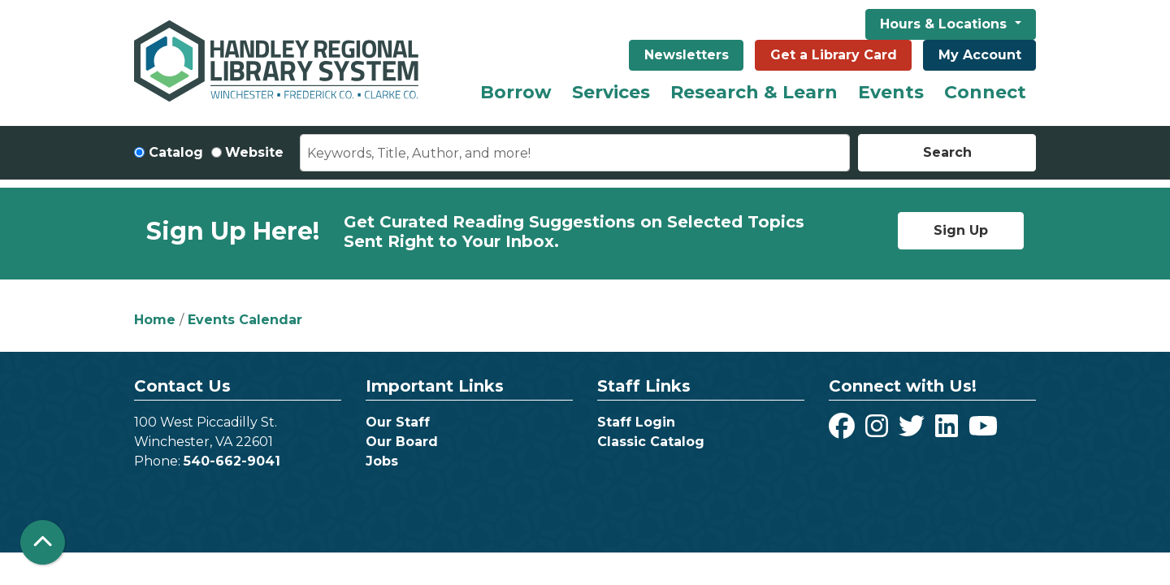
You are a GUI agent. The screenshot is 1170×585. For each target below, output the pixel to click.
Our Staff (398, 422)
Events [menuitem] (891, 92)
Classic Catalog (650, 441)
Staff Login (636, 422)
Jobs (382, 461)
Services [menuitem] (611, 92)
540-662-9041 (232, 461)
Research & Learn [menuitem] (754, 92)
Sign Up (961, 230)
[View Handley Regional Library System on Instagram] (878, 431)
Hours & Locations (945, 24)
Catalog (176, 152)
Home (155, 319)
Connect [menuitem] (985, 92)
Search (947, 152)
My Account (979, 55)
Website (254, 152)
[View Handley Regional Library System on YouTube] (983, 431)
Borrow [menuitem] (516, 92)
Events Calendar (245, 319)
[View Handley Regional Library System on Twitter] (914, 431)
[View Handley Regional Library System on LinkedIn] (948, 431)
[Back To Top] (42, 542)
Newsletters (686, 55)
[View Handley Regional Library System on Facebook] (844, 431)
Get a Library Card (833, 55)
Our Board (402, 441)
